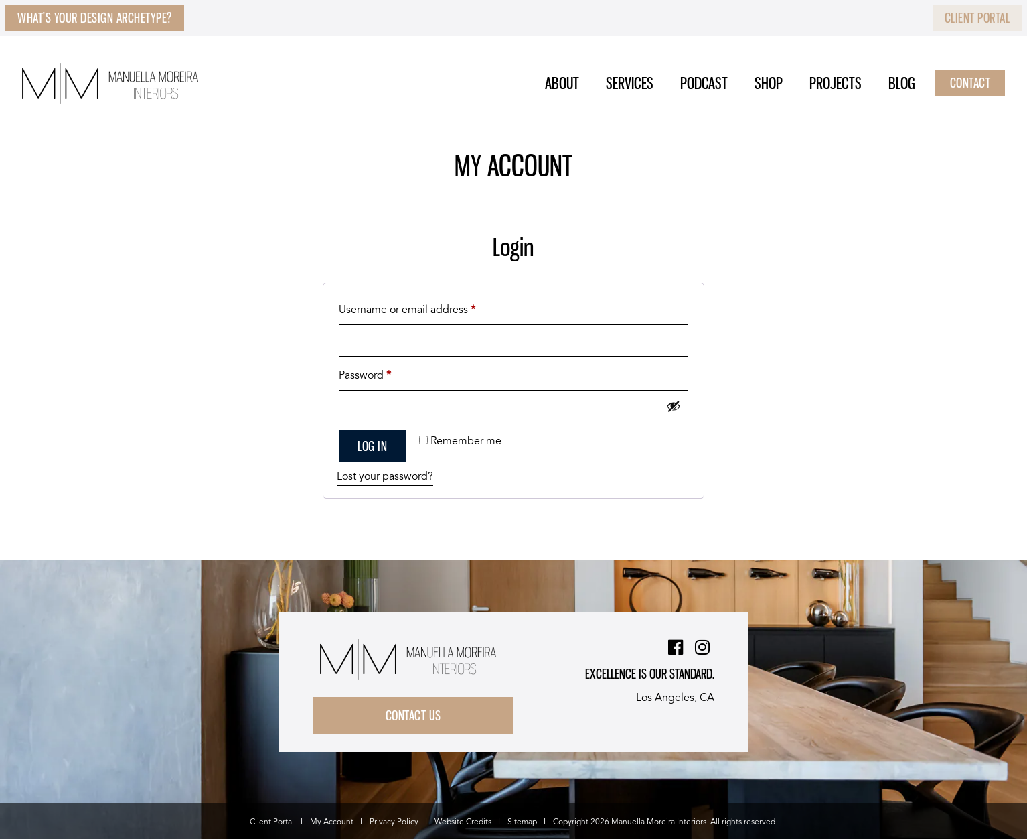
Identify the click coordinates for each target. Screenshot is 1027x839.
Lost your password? (385, 476)
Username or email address (428, 308)
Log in (372, 446)
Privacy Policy (394, 822)
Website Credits (462, 822)
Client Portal (977, 18)
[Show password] (673, 406)
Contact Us (413, 716)
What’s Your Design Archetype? (94, 18)
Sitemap (522, 822)
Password (386, 374)
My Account (331, 822)
